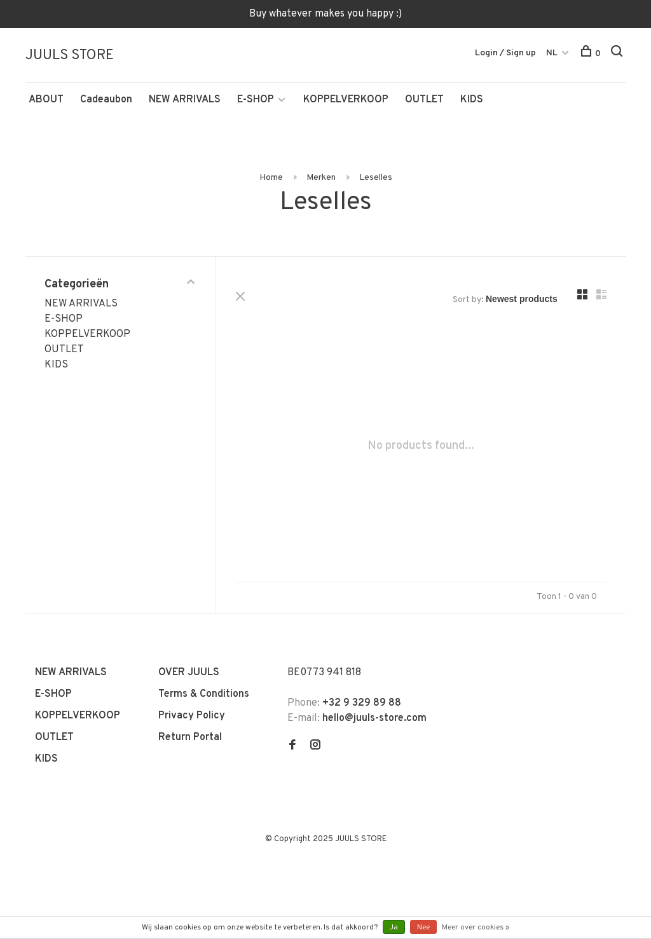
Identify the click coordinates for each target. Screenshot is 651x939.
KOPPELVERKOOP (345, 99)
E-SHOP (255, 99)
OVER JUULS (188, 672)
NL (552, 53)
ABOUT (46, 99)
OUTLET (424, 99)
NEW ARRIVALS (185, 99)
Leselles (375, 177)
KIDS (471, 99)
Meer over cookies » (475, 927)
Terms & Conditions (203, 694)
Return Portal (190, 737)
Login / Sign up (505, 53)
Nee (423, 927)
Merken (321, 177)
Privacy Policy (191, 715)
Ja (394, 927)
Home (271, 177)
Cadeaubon (106, 99)
